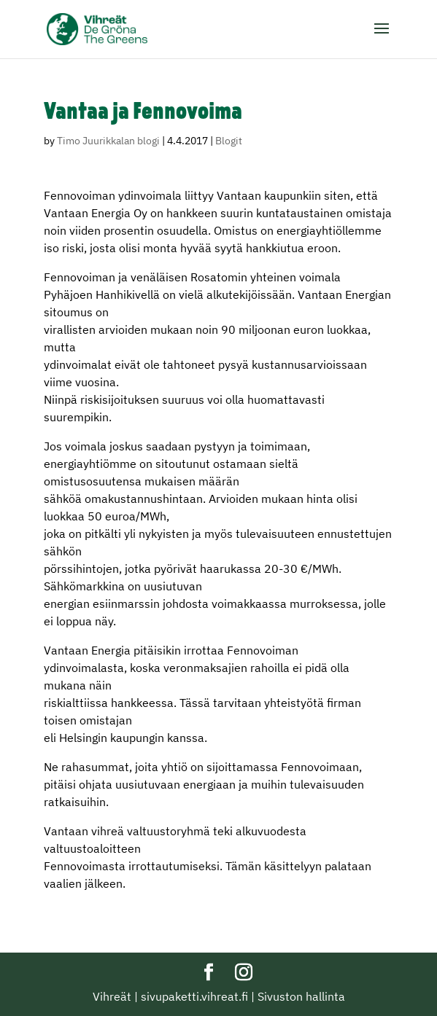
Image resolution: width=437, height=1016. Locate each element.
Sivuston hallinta (301, 996)
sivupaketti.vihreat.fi (194, 996)
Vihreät (112, 996)
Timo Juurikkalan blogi (108, 140)
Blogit (228, 140)
